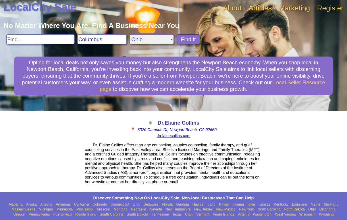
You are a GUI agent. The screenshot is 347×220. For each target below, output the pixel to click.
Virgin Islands (223, 214)
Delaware (150, 204)
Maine (315, 204)
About (232, 8)
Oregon (19, 214)
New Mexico (225, 209)
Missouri (103, 209)
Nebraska (138, 209)
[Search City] (102, 39)
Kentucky (281, 204)
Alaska (31, 204)
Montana (120, 209)
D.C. (136, 204)
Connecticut (119, 204)
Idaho (210, 204)
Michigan (46, 209)
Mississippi (84, 209)
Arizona (46, 204)
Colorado (100, 204)
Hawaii (197, 204)
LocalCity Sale (40, 7)
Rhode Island (85, 214)
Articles (260, 8)
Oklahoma (327, 209)
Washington (262, 214)
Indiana (238, 204)
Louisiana (299, 204)
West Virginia (285, 214)
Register (330, 8)
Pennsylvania (39, 214)
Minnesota (64, 209)
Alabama (16, 204)
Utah (189, 214)
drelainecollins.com (173, 136)
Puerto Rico (62, 214)
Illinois (224, 204)
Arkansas (63, 204)
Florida (167, 204)
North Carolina (269, 209)
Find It (188, 39)
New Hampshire (178, 209)
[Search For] (40, 39)
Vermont (202, 214)
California (81, 204)
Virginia (243, 214)
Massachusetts (23, 209)
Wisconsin (307, 214)
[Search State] (151, 39)
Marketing (294, 8)
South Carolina (111, 214)
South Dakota (137, 214)
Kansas (264, 204)
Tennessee (160, 214)
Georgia (182, 204)
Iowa (251, 204)
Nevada (156, 209)
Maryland (331, 204)
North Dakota (294, 209)
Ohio (312, 209)
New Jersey (203, 209)
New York (246, 209)
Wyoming (326, 214)
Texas (177, 214)
